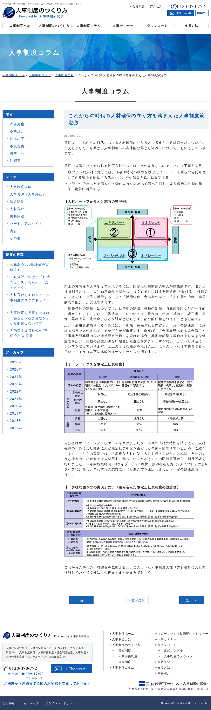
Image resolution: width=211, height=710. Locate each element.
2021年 (16, 399)
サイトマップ (30, 703)
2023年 (16, 384)
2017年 (16, 428)
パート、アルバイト (26, 223)
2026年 (16, 362)
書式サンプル (173, 650)
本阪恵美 (17, 146)
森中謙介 (17, 131)
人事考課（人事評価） (28, 194)
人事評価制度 (127, 656)
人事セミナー (123, 26)
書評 (13, 231)
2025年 (16, 369)
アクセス (156, 6)
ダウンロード (157, 26)
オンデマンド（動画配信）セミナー (183, 633)
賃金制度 (17, 201)
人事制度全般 (21, 187)
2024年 (16, 377)
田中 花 (17, 153)
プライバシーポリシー (60, 703)
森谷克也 (17, 124)
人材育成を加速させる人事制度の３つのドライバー (30, 300)
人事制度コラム (88, 26)
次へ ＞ (191, 600)
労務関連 (17, 216)
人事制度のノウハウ (178, 656)
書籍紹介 (164, 673)
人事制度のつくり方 (54, 26)
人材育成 (17, 209)
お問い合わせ (75, 668)
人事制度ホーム (123, 633)
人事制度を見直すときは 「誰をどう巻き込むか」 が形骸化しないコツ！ (30, 318)
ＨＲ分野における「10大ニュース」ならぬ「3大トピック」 (30, 282)
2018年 (16, 420)
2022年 (16, 391)
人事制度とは (19, 26)
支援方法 (191, 26)
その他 (15, 238)
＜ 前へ (81, 600)
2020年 (16, 406)
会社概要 (138, 6)
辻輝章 (15, 161)
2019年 (16, 413)
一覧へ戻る (136, 600)
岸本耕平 (17, 138)
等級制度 (124, 650)
